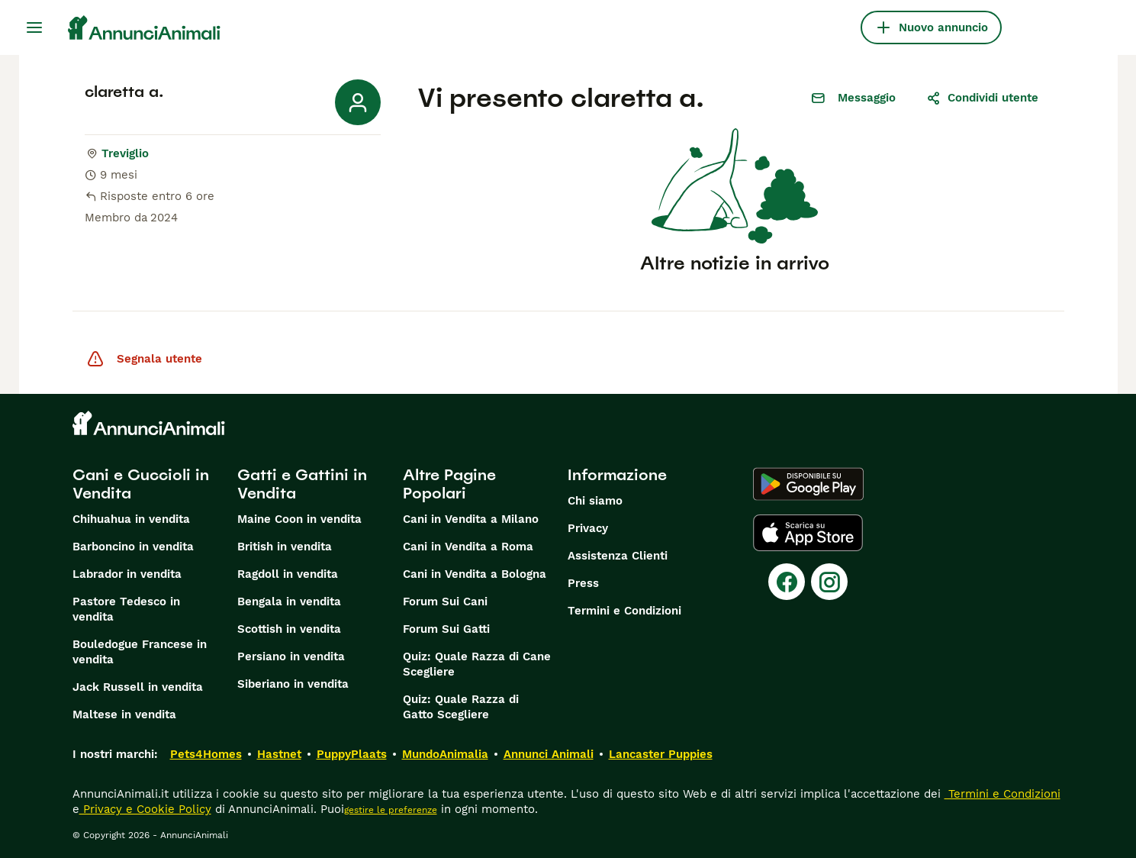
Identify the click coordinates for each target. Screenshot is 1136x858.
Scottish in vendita (289, 629)
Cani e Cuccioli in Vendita (140, 484)
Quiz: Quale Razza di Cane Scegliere (477, 664)
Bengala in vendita (289, 601)
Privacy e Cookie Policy (145, 809)
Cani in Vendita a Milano (471, 519)
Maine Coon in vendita (299, 519)
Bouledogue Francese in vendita (139, 651)
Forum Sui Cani (445, 601)
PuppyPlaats (352, 754)
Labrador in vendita (127, 574)
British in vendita (284, 546)
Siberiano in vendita (293, 684)
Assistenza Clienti (618, 556)
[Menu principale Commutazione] (34, 27)
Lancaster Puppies (661, 754)
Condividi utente (982, 97)
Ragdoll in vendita (287, 574)
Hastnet (279, 754)
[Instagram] (829, 581)
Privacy (588, 528)
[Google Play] (808, 484)
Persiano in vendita (291, 656)
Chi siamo (595, 501)
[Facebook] (786, 581)
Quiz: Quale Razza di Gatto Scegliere (461, 706)
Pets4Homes (206, 754)
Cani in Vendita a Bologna (474, 574)
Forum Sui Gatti (446, 629)
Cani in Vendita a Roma (468, 546)
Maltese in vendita (124, 714)
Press (583, 583)
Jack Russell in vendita (137, 687)
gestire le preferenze (390, 810)
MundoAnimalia (445, 754)
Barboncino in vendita (133, 546)
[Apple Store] (808, 532)
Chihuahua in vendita (131, 519)
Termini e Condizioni (624, 611)
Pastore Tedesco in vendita (126, 609)
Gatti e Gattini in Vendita (302, 484)
